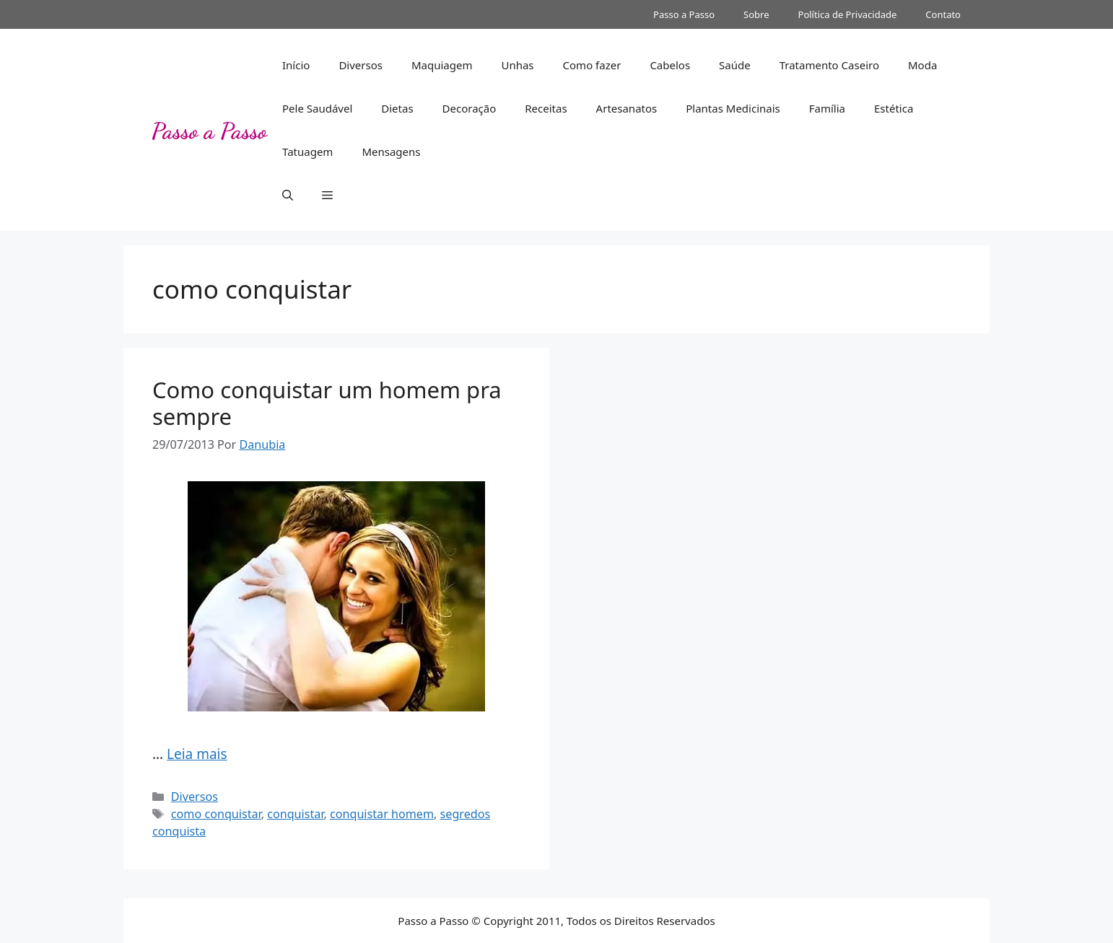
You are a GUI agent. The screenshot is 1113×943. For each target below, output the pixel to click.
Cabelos (670, 65)
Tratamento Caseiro (829, 65)
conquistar (295, 814)
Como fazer (592, 65)
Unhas (517, 65)
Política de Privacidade (847, 14)
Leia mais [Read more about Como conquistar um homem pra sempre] (197, 754)
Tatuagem (307, 151)
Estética (893, 108)
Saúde (735, 65)
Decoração (469, 108)
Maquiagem (442, 65)
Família (827, 108)
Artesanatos (627, 108)
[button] (287, 194)
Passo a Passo (684, 14)
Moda (922, 65)
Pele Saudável (317, 108)
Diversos (361, 65)
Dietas (397, 108)
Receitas (546, 108)
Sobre (756, 14)
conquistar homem (382, 814)
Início (296, 65)
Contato (943, 14)
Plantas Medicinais (733, 108)
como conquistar (216, 814)
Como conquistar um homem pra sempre (327, 402)
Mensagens (391, 151)
